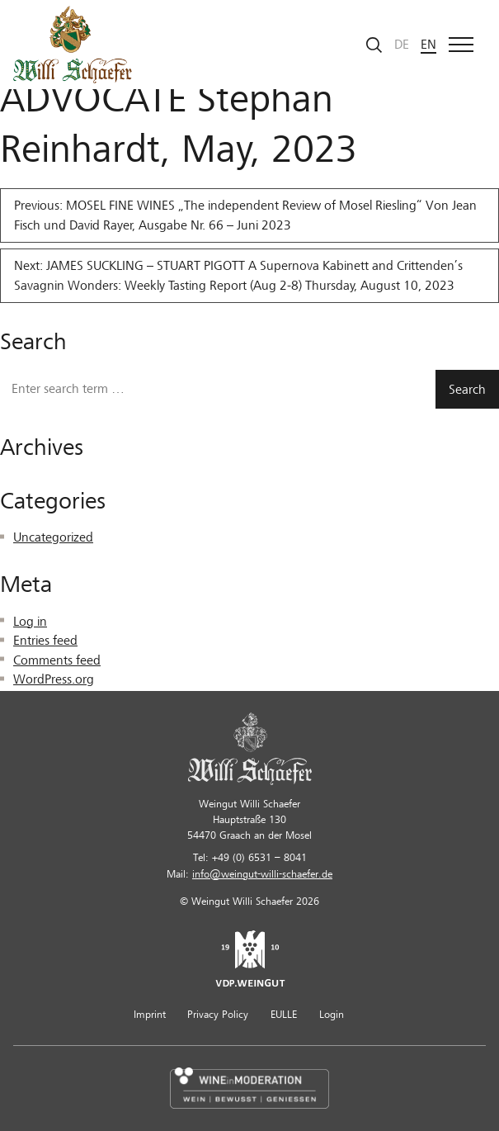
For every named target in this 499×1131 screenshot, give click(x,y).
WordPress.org (53, 679)
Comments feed (57, 660)
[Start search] (374, 45)
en (428, 44)
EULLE (284, 1014)
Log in (30, 621)
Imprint (150, 1014)
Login (331, 1014)
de (401, 44)
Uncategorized (53, 537)
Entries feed (45, 640)
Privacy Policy (217, 1014)
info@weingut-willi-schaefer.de (262, 874)
